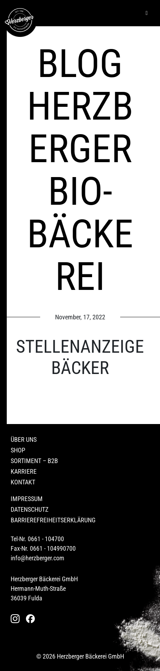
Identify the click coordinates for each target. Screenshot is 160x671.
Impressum (27, 498)
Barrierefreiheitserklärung (53, 520)
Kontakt (23, 482)
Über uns (24, 439)
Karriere (24, 471)
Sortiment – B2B (34, 460)
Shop (18, 450)
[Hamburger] (147, 13)
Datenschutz (29, 509)
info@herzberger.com (37, 558)
